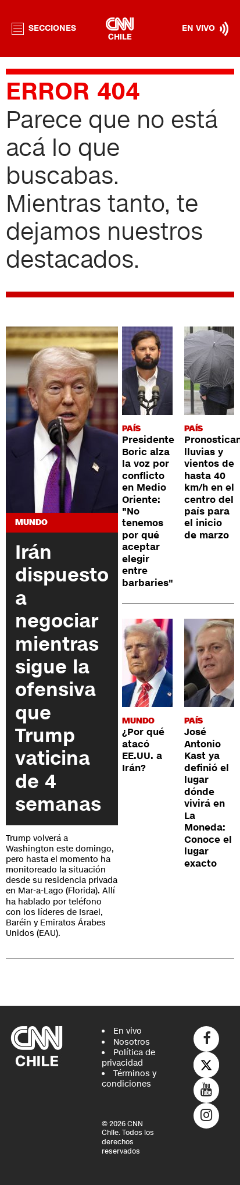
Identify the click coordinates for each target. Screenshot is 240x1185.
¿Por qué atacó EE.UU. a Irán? (143, 750)
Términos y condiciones (129, 1079)
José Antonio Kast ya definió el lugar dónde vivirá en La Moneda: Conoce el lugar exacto (208, 798)
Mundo (31, 522)
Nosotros (131, 1042)
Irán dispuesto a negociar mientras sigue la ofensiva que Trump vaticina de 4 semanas (62, 678)
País (131, 428)
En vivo (127, 1031)
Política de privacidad (128, 1058)
